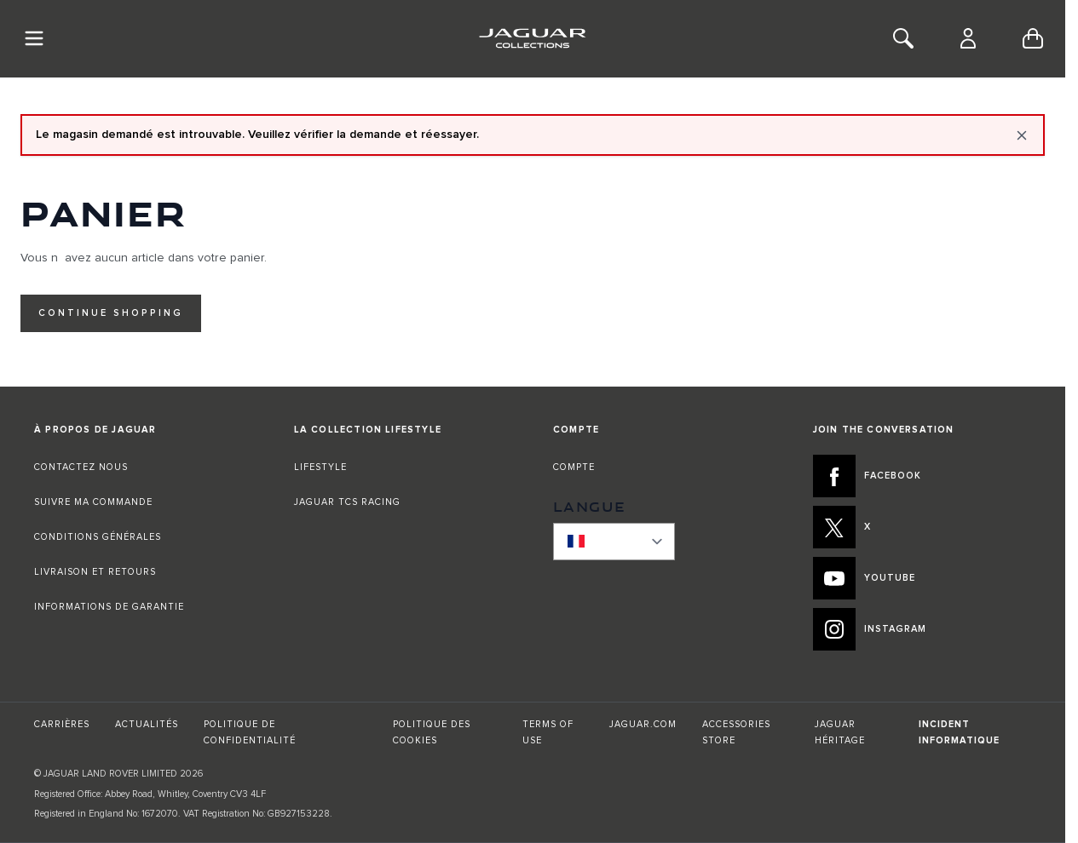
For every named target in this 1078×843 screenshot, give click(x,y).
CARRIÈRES (61, 724)
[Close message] (1021, 135)
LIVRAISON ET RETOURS (95, 571)
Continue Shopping (110, 313)
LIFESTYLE (320, 467)
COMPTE (574, 467)
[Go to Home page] (532, 38)
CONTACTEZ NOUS (81, 467)
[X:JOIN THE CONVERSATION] (922, 527)
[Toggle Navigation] (34, 38)
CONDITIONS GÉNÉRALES (97, 537)
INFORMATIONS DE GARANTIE (109, 606)
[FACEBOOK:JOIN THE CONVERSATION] (922, 476)
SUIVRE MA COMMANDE (93, 502)
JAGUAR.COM (643, 724)
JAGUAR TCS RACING (347, 502)
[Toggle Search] (903, 38)
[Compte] (968, 38)
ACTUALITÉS (146, 724)
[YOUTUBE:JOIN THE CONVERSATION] (922, 578)
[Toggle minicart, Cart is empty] (1032, 38)
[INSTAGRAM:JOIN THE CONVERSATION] (922, 629)
